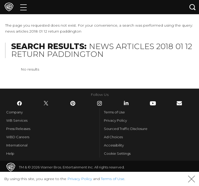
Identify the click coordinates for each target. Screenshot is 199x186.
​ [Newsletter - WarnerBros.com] (179, 103)
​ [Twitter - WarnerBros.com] (46, 103)
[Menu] (23, 7)
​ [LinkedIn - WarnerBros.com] (126, 103)
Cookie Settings (117, 153)
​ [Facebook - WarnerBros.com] (19, 103)
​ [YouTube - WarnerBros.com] (153, 103)
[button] (191, 179)
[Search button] (192, 7)
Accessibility (114, 145)
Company (14, 112)
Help (10, 153)
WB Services (16, 120)
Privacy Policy (115, 120)
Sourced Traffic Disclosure (125, 129)
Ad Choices (113, 137)
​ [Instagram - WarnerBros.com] (99, 103)
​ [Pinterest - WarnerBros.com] (73, 103)
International (16, 145)
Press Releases (18, 129)
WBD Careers (17, 137)
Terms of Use (114, 112)
